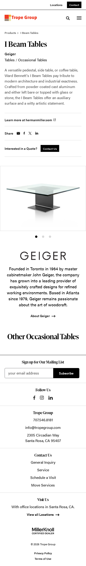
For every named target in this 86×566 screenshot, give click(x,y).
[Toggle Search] (68, 18)
